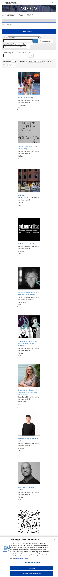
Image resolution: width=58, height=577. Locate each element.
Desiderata (21, 195)
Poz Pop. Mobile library (25, 98)
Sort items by (23, 61)
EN (55, 2)
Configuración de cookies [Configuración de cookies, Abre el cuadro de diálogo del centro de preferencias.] (31, 562)
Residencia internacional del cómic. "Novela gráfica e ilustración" (27, 343)
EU (53, 2)
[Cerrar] (54, 539)
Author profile (29, 31)
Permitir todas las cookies (32, 573)
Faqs (21, 15)
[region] (29, 556)
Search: (5, 37)
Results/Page (7, 61)
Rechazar (32, 568)
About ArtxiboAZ (8, 15)
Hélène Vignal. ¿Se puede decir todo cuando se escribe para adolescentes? (28, 392)
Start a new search (45, 41)
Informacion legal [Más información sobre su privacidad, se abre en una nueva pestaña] (22, 558)
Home (3, 25)
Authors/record (47, 61)
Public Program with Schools (27, 244)
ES (50, 2)
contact (30, 15)
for (41, 37)
